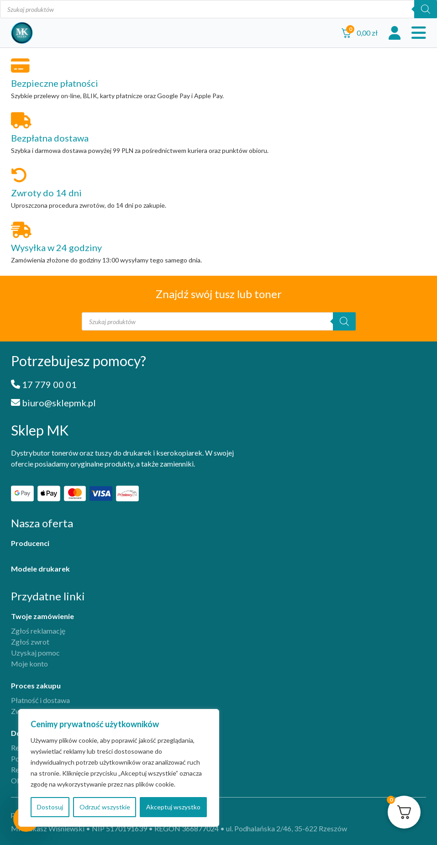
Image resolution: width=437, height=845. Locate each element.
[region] (118, 768)
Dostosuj (50, 807)
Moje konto (29, 663)
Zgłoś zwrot (30, 641)
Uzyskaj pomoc (35, 652)
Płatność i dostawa (40, 700)
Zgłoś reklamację (38, 630)
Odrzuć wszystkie (104, 807)
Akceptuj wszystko (173, 807)
